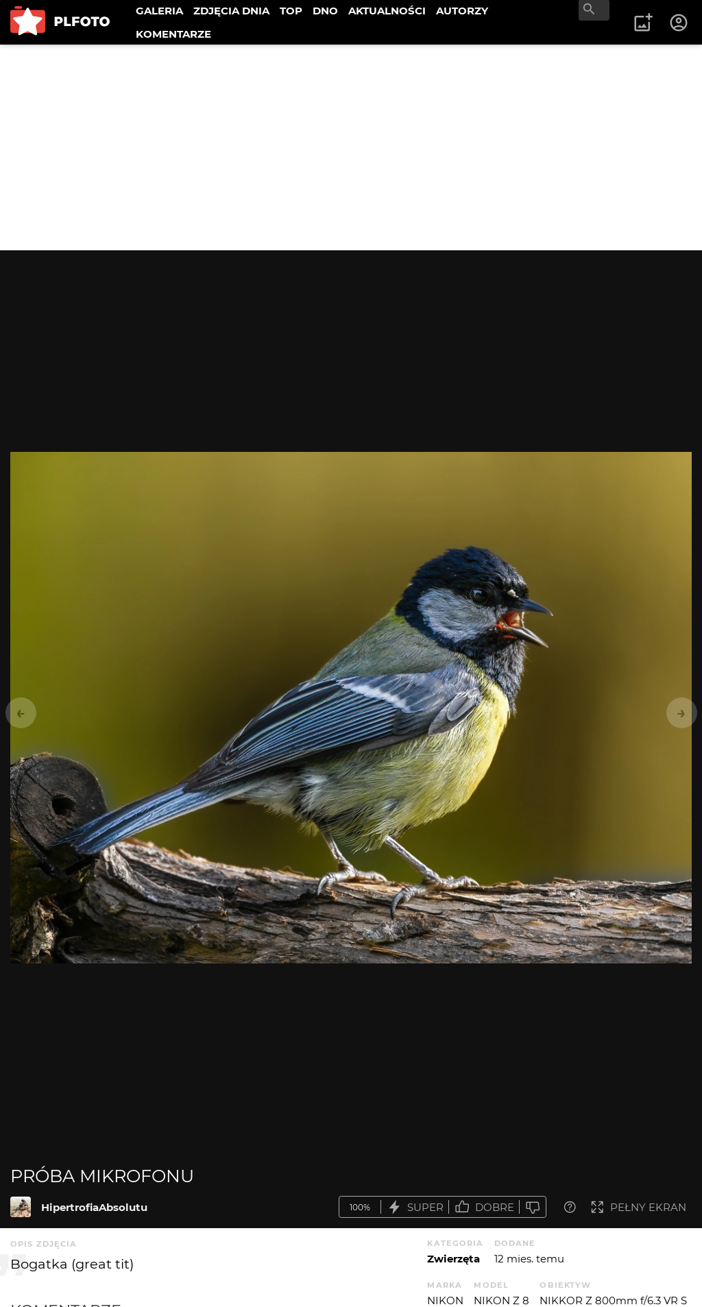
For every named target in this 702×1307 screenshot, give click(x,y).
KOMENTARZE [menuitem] (173, 33)
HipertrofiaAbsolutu (94, 1207)
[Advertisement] (351, 147)
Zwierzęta (453, 1258)
